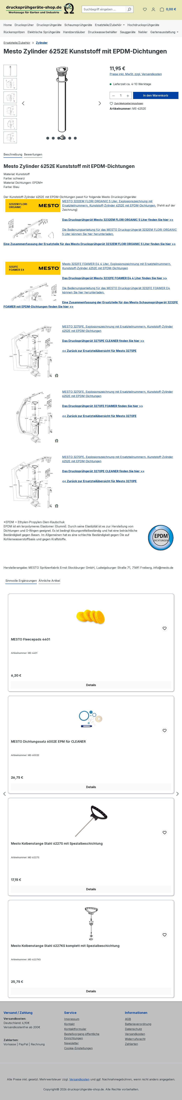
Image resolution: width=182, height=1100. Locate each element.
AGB (128, 1019)
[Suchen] (129, 9)
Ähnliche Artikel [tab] (49, 580)
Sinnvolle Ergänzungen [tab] (21, 580)
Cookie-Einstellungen (78, 1048)
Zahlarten (131, 1044)
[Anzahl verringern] (113, 95)
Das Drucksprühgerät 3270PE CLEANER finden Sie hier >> (103, 471)
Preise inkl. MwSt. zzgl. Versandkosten (136, 74)
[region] (53, 105)
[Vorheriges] (23, 103)
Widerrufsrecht (135, 1039)
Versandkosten (135, 1034)
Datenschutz (133, 1029)
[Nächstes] (100, 103)
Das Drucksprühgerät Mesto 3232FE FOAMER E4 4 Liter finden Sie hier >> (114, 278)
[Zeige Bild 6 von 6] (75, 138)
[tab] (13, 154)
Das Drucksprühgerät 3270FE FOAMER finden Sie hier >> (102, 406)
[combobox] (103, 9)
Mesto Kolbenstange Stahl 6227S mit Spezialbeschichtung (57, 843)
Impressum (71, 1019)
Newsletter (71, 1043)
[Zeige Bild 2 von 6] (53, 138)
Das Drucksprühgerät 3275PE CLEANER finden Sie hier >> (103, 341)
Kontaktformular (75, 1029)
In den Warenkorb (155, 95)
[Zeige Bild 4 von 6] (64, 138)
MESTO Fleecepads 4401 (30, 639)
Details (91, 685)
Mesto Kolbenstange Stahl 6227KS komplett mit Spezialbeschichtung (65, 946)
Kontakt (69, 1024)
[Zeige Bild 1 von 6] (47, 138)
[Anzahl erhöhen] (128, 95)
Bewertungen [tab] (33, 154)
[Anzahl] (121, 95)
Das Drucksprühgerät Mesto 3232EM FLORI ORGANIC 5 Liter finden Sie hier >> (117, 219)
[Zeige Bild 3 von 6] (58, 138)
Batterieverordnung (138, 1024)
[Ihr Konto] (153, 9)
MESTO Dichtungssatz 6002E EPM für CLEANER (48, 741)
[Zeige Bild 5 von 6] (69, 138)
